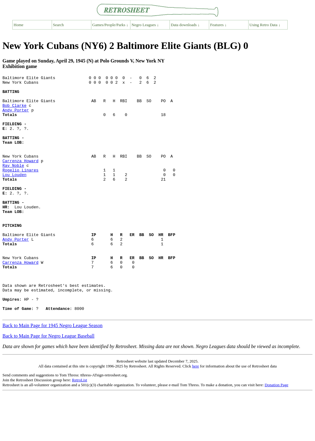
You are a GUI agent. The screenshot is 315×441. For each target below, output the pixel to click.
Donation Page (276, 433)
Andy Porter (15, 117)
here (195, 414)
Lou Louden (14, 195)
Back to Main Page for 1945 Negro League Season (52, 373)
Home (18, 24)
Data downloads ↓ (185, 24)
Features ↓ (218, 24)
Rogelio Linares (20, 189)
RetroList (79, 428)
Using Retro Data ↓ (265, 24)
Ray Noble (13, 183)
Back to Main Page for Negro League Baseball (48, 384)
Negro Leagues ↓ (145, 24)
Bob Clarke (14, 111)
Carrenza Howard (20, 178)
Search (58, 24)
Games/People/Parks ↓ (110, 24)
